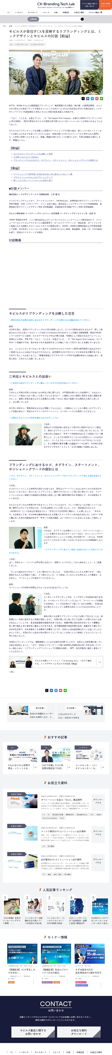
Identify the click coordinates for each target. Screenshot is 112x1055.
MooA (62, 818)
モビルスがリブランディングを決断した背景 (33, 154)
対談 (56, 12)
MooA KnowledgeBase (50, 818)
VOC (92, 814)
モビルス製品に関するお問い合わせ (89, 5)
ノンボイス (19, 12)
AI (48, 814)
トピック (46, 12)
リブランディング (21, 44)
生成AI (99, 814)
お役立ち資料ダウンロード (105, 5)
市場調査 (66, 12)
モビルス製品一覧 (95, 12)
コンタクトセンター (37, 44)
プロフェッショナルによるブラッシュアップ (33, 177)
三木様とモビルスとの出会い (26, 157)
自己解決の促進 (57, 814)
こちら (22, 140)
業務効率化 (70, 814)
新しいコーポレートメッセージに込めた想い (33, 180)
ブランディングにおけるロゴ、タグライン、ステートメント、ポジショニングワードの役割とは (55, 160)
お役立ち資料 (79, 12)
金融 (49, 874)
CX (8, 12)
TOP (4, 26)
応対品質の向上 (82, 814)
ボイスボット (33, 12)
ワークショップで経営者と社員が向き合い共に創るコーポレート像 (42, 174)
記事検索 (33, 19)
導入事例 (51, 846)
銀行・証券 (57, 874)
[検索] (82, 19)
